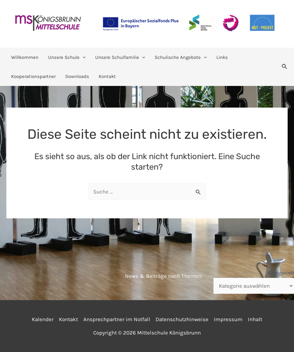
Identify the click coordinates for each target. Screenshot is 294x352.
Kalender (42, 319)
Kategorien (281, 273)
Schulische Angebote (181, 57)
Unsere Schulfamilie (120, 57)
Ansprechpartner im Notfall (116, 319)
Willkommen (24, 57)
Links (222, 57)
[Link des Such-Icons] (285, 67)
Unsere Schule (67, 57)
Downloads (77, 76)
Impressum (228, 319)
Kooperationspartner (33, 76)
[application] (83, 57)
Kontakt (107, 76)
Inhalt (255, 319)
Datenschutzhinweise (182, 319)
